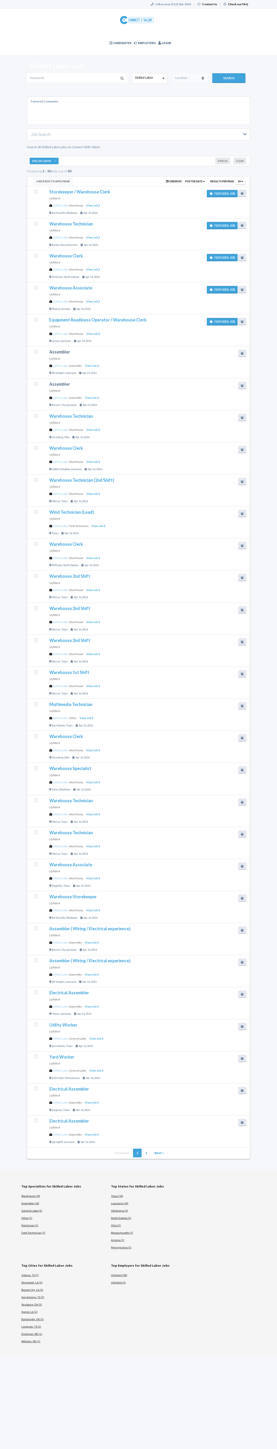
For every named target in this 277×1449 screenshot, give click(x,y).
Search (229, 78)
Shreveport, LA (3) (31, 1282)
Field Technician (78, 526)
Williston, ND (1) (30, 1341)
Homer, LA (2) (29, 1312)
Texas (64, 501)
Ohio (66, 437)
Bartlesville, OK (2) (32, 1319)
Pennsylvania (72, 1078)
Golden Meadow (61, 469)
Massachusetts (69, 244)
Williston (57, 565)
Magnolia (57, 885)
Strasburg (57, 437)
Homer (55, 1013)
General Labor (78, 1038)
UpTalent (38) (119, 1275)
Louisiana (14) (119, 1203)
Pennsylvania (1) (121, 1247)
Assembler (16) (30, 1203)
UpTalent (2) (118, 1282)
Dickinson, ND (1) (31, 1334)
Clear (240, 161)
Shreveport (58, 372)
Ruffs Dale (58, 1078)
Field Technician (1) (33, 1232)
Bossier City (58, 405)
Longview (57, 1110)
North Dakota (71, 276)
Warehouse (76, 205)
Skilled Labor (60, 205)
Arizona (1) (117, 1240)
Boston (55, 244)
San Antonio (58, 725)
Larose (55, 340)
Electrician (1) (29, 1225)
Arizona (65, 308)
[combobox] (149, 78)
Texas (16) (117, 1196)
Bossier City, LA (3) (32, 1290)
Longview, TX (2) (31, 1326)
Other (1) (26, 1218)
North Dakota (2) (121, 1218)
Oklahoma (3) (119, 1210)
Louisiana (65, 340)
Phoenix (56, 308)
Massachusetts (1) (122, 1232)
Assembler (75, 365)
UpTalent (54, 198)
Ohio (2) (116, 1225)
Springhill (57, 1142)
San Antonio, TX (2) (32, 1297)
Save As (223, 161)
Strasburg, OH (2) (31, 1304)
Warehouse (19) (30, 1196)
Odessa (56, 501)
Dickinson (57, 276)
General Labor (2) (31, 1210)
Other (73, 718)
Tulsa (55, 789)
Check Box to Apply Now (53, 181)
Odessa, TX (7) (30, 1275)
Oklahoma (71, 212)
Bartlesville (58, 212)
